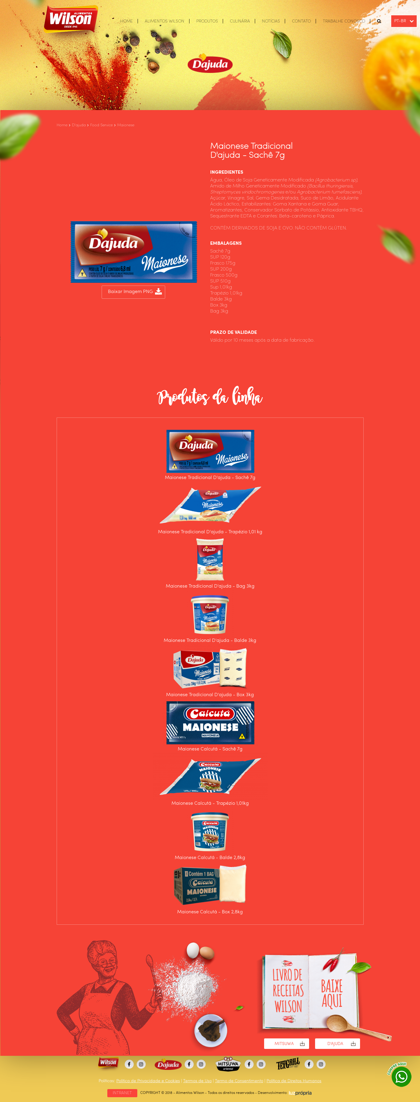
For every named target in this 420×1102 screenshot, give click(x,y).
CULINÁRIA (240, 21)
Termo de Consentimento (239, 1081)
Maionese (125, 125)
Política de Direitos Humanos (294, 1081)
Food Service (101, 125)
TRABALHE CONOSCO (344, 21)
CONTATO (301, 21)
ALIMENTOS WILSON (164, 21)
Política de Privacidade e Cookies (148, 1081)
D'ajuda (79, 125)
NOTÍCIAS (271, 21)
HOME (126, 21)
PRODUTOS (207, 21)
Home (62, 125)
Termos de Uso (197, 1081)
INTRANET (122, 1093)
